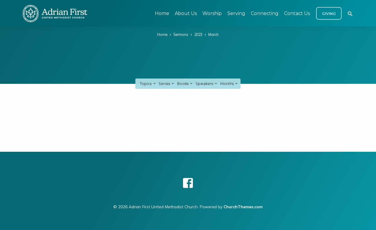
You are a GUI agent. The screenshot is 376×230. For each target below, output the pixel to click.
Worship (212, 13)
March (213, 34)
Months (229, 83)
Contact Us (297, 13)
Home (162, 13)
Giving (329, 13)
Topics (148, 83)
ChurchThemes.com (243, 206)
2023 (198, 34)
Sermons (180, 34)
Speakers (207, 83)
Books (185, 83)
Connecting (264, 13)
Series (167, 83)
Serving (236, 13)
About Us (186, 13)
